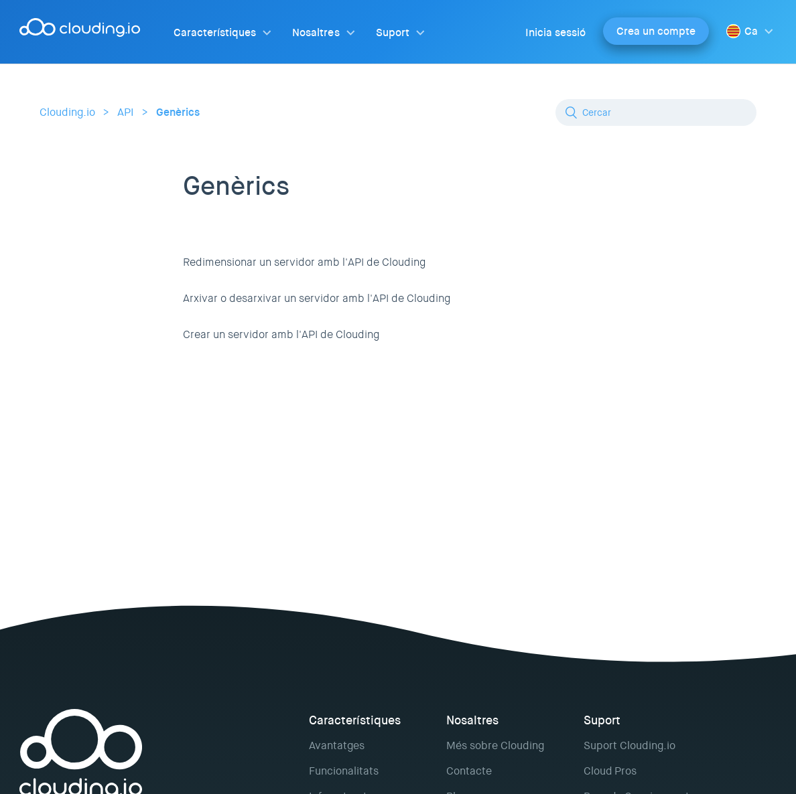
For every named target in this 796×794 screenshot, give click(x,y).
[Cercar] (655, 112)
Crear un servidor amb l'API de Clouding (281, 334)
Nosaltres (315, 32)
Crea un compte (655, 31)
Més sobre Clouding (495, 745)
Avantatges (336, 745)
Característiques (215, 32)
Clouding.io (67, 112)
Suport (392, 32)
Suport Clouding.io (629, 745)
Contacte (469, 771)
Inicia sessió (555, 32)
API (125, 112)
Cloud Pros (610, 771)
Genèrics (178, 112)
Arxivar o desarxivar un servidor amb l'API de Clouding (316, 298)
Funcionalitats (344, 771)
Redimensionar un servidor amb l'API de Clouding (304, 262)
